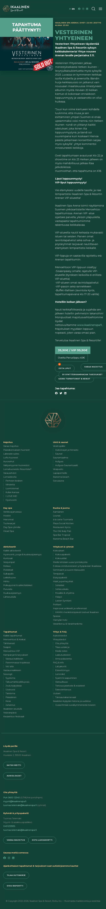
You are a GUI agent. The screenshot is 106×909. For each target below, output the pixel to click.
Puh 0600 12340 (11, 797)
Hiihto (6, 581)
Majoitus (8, 442)
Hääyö (58, 596)
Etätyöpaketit (60, 577)
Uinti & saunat (60, 442)
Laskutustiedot (63, 655)
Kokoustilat (61, 558)
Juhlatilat (59, 585)
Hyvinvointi (11, 500)
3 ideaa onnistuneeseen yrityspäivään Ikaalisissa (77, 566)
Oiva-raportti (15, 886)
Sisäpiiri (7, 647)
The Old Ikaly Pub (62, 531)
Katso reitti (14, 765)
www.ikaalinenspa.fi (90, 325)
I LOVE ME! (11, 496)
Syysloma (10, 678)
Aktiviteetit (9, 546)
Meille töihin (61, 651)
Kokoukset (58, 550)
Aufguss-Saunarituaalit (66, 465)
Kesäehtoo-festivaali (13, 716)
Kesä (8, 701)
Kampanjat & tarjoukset (15, 655)
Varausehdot (9, 473)
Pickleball (8, 570)
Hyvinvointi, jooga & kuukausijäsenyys (22, 554)
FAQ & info (58, 662)
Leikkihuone (9, 577)
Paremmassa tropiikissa (18, 662)
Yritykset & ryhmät (63, 546)
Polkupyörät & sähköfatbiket (17, 585)
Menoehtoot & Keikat (14, 639)
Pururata (7, 589)
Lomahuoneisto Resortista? (17, 469)
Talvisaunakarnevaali (65, 697)
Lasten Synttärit (63, 600)
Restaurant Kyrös (61, 527)
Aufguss (59, 461)
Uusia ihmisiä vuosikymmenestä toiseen (75, 705)
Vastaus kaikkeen (14, 658)
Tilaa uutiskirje (62, 647)
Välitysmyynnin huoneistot (16, 465)
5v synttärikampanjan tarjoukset (82, 374)
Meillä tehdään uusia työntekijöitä (70, 562)
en (73, 9)
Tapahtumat (10, 631)
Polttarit (57, 604)
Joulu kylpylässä (14, 685)
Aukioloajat (14, 776)
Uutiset (56, 693)
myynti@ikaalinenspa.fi (14, 801)
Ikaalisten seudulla (12, 708)
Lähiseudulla (9, 596)
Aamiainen (58, 511)
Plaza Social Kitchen (63, 523)
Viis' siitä (10, 666)
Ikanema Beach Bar (63, 538)
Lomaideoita (9, 477)
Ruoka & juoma (61, 508)
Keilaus (6, 566)
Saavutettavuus (63, 689)
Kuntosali (8, 558)
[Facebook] (79, 8)
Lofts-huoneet (10, 457)
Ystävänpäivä (9, 712)
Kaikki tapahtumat (12, 635)
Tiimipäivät (58, 573)
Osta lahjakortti (42, 840)
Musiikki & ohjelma (64, 593)
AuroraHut (8, 461)
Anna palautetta (63, 658)
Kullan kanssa (12, 492)
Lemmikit (60, 674)
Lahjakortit (60, 666)
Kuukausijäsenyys (12, 593)
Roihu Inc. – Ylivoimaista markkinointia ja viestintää (76, 901)
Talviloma (10, 693)
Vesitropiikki (59, 446)
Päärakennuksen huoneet (16, 450)
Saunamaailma (60, 457)
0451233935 (9, 826)
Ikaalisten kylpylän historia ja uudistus (72, 701)
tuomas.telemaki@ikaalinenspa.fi (20, 805)
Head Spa (8, 531)
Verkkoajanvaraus (12, 511)
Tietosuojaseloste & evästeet (70, 685)
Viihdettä (10, 484)
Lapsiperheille (60, 473)
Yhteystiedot (59, 639)
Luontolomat (12, 488)
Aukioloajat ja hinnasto (66, 450)
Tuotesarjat (9, 523)
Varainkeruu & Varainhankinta (67, 623)
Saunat (58, 453)
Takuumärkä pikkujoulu (17, 682)
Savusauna (58, 480)
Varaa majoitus (93, 367)
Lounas (56, 515)
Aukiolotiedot (60, 635)
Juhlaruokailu (61, 589)
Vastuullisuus (61, 682)
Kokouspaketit (62, 554)
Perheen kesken (14, 480)
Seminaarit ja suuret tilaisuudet (69, 570)
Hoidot (7, 515)
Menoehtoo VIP (11, 651)
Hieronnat (8, 519)
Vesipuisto (58, 469)
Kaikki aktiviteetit (12, 550)
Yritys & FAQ (60, 631)
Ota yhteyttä (61, 643)
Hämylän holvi (60, 620)
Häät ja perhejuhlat (63, 581)
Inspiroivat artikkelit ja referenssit (70, 608)
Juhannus (10, 705)
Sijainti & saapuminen (66, 678)
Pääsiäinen (11, 697)
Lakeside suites (11, 453)
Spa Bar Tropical (61, 535)
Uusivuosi (10, 689)
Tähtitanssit (9, 643)
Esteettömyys (62, 670)
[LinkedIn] (87, 8)
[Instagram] (83, 8)
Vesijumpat (9, 562)
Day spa (7, 508)
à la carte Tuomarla (63, 519)
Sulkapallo (8, 573)
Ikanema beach (61, 477)
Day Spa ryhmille (11, 527)
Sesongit (7, 674)
